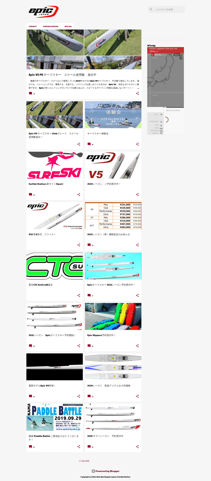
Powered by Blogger (105, 471)
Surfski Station (50, 26)
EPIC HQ (68, 26)
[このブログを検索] (169, 9)
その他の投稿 (84, 461)
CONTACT (33, 26)
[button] (137, 94)
